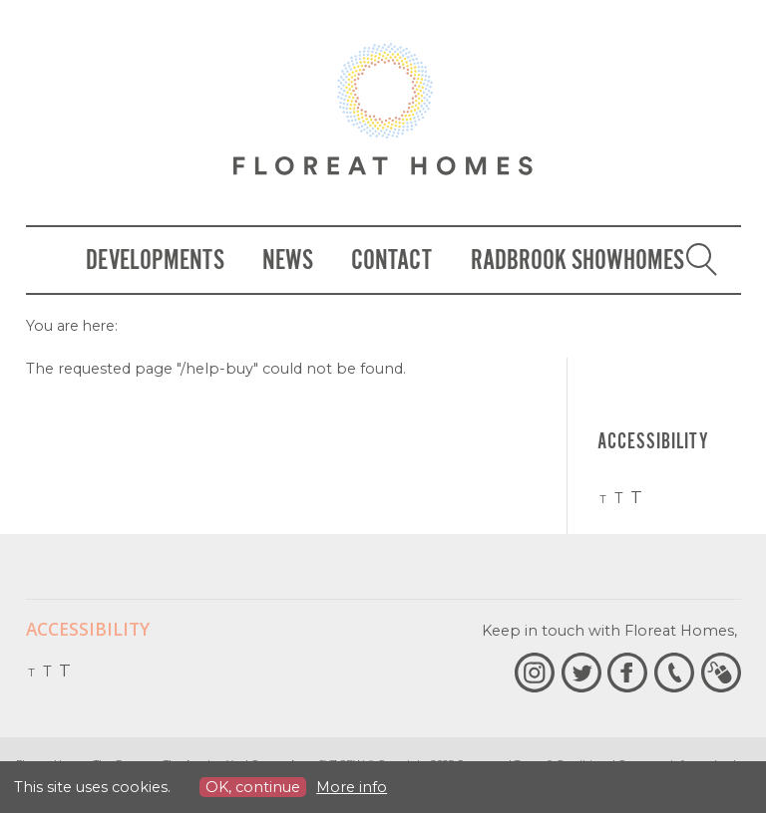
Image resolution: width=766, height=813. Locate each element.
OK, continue (252, 787)
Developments (155, 260)
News (287, 260)
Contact (391, 260)
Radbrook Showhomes (577, 260)
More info (351, 787)
